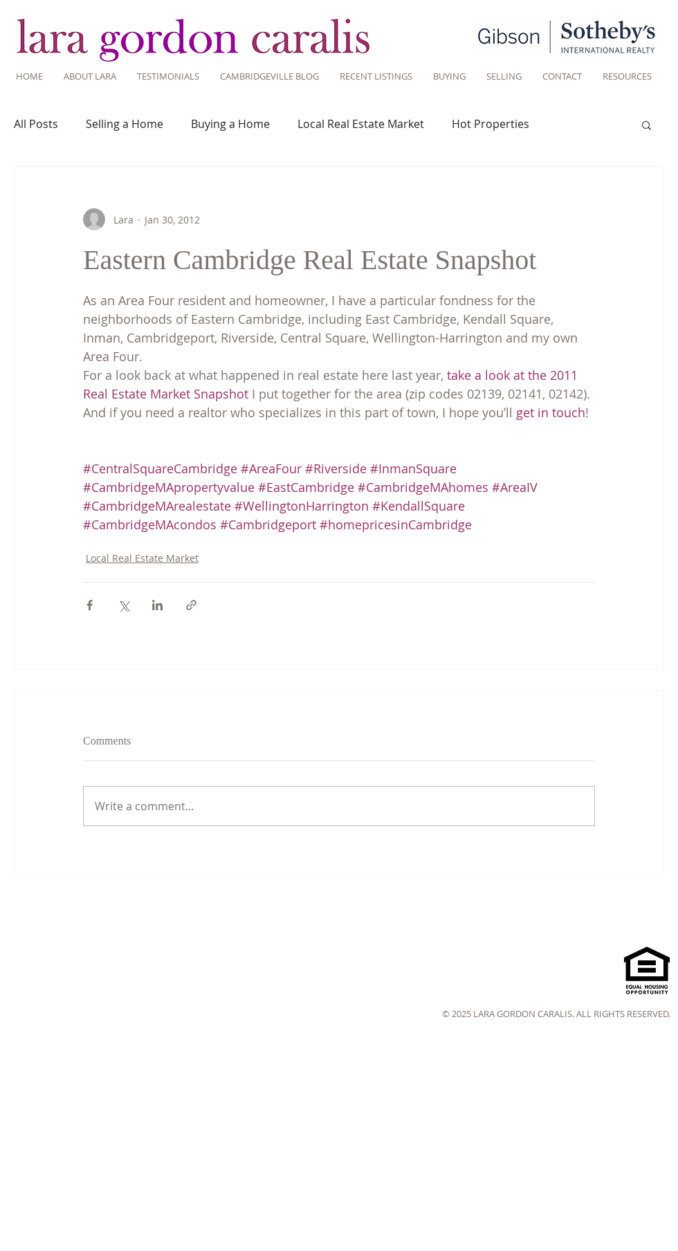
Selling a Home (124, 123)
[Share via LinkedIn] (157, 605)
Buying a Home (230, 123)
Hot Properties (490, 123)
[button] (646, 124)
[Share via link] (191, 605)
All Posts (36, 123)
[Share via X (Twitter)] (123, 605)
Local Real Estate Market (360, 123)
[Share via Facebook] (89, 605)
